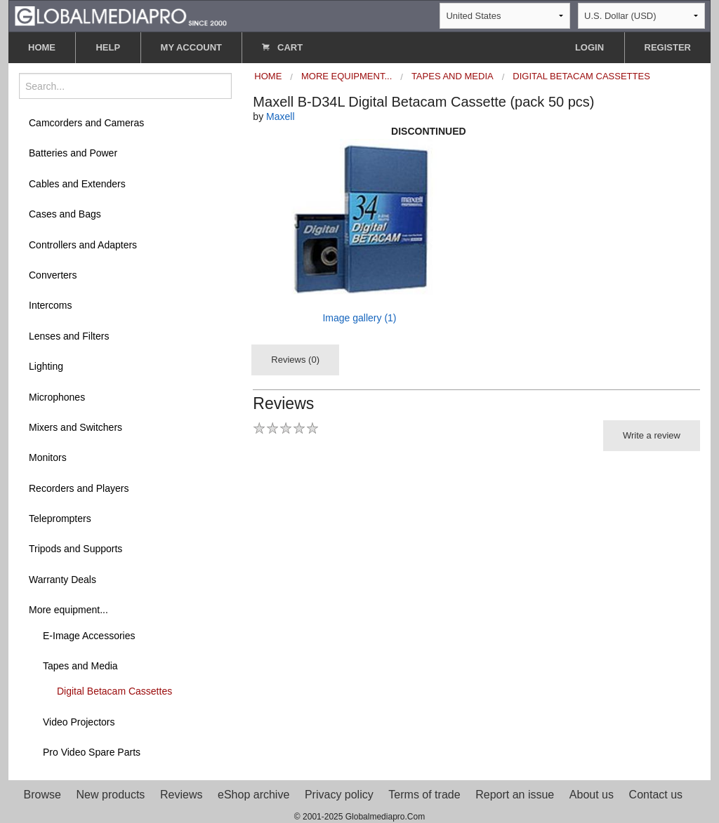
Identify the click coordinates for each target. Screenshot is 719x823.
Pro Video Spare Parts (91, 752)
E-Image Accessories (89, 635)
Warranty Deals (62, 579)
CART (282, 47)
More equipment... (68, 609)
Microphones (57, 397)
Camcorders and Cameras (86, 122)
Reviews (181, 795)
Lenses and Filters (69, 336)
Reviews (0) (295, 359)
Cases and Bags (65, 214)
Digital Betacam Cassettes (114, 691)
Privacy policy (339, 795)
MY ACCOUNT (191, 47)
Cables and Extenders (77, 183)
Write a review (651, 435)
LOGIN (589, 47)
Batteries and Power (73, 153)
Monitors (48, 457)
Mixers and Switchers (75, 427)
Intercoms (50, 305)
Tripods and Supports (75, 548)
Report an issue (514, 795)
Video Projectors (78, 722)
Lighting (46, 366)
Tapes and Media (80, 665)
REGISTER (668, 47)
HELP (107, 47)
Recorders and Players (78, 488)
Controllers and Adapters (83, 244)
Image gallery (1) (359, 317)
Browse (42, 795)
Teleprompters (60, 518)
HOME (41, 47)
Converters (53, 275)
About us (591, 795)
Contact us (655, 795)
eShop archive (253, 795)
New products (111, 795)
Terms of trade (424, 795)
